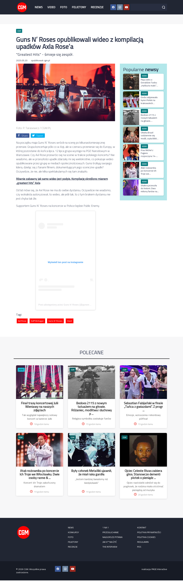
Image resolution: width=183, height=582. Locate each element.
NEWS (39, 7)
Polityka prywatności (149, 532)
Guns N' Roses (55, 321)
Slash (69, 321)
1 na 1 (106, 527)
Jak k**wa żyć (110, 542)
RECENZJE (97, 7)
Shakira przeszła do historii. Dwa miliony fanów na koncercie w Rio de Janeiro (149, 191)
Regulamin (143, 542)
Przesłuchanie (111, 532)
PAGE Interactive (159, 569)
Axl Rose (22, 321)
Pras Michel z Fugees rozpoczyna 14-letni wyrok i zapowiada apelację (148, 157)
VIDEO (51, 7)
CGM (72, 369)
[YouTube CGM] (126, 7)
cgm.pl (47, 60)
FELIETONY (79, 7)
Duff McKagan (37, 321)
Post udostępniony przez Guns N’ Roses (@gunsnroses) (66, 304)
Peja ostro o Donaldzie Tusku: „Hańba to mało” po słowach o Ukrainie (149, 85)
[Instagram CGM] (120, 7)
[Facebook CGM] (113, 7)
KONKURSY (73, 532)
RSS (139, 547)
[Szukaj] (163, 7)
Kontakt (141, 527)
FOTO (63, 7)
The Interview (110, 547)
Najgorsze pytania (112, 537)
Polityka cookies (146, 537)
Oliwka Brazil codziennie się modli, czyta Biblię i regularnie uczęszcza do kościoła (150, 139)
